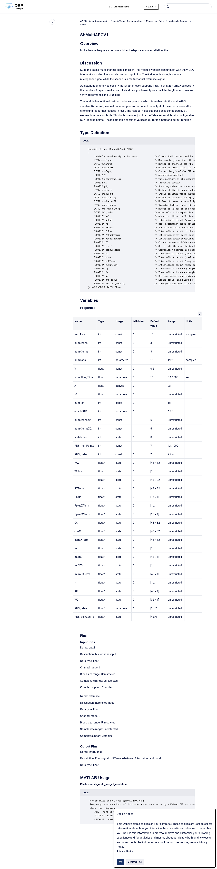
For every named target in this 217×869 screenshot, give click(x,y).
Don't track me (135, 862)
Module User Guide (155, 21)
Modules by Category (179, 21)
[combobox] (187, 7)
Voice (83, 24)
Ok (120, 862)
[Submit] (168, 6)
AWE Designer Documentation (94, 21)
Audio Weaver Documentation (127, 21)
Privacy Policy (125, 851)
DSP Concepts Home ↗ (120, 6)
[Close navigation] (52, 22)
